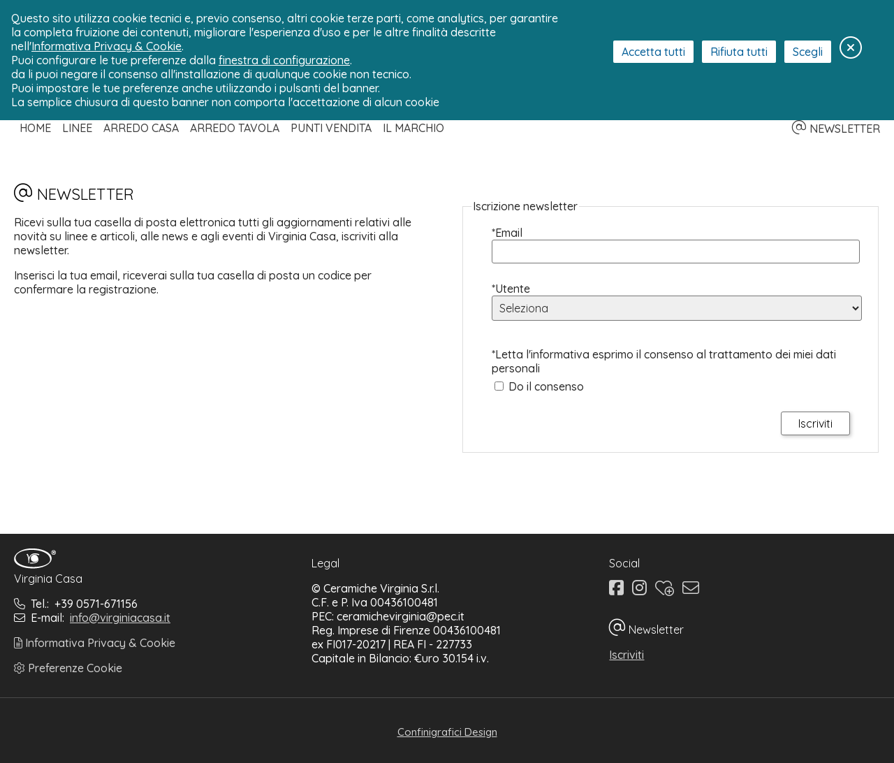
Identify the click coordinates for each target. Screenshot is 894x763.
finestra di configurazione (284, 60)
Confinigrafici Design (447, 732)
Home (35, 128)
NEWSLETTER (836, 129)
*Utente (511, 289)
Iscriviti (626, 655)
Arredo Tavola (234, 128)
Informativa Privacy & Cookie (94, 643)
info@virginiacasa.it (120, 618)
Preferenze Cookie (68, 668)
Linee (77, 128)
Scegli (808, 52)
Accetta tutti (653, 52)
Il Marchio (413, 128)
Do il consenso (546, 386)
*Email (507, 233)
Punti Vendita (331, 128)
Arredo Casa (141, 128)
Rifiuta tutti (739, 52)
